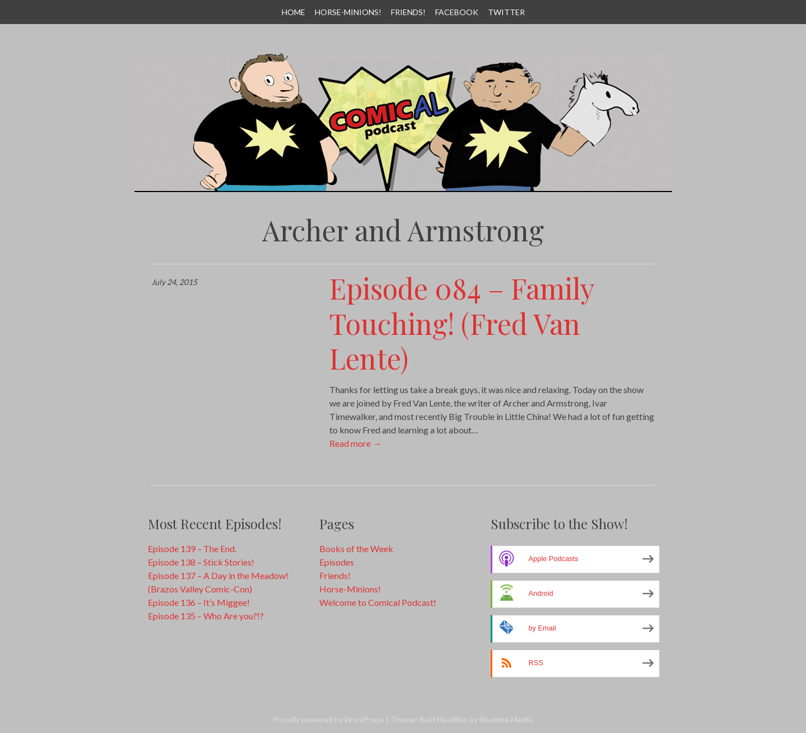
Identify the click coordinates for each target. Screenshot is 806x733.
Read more (355, 443)
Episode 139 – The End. (192, 548)
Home (293, 12)
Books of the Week (356, 548)
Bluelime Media (505, 719)
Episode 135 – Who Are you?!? (206, 615)
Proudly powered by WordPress (328, 719)
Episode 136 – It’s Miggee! (199, 602)
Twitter (506, 12)
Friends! (408, 12)
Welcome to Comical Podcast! (377, 602)
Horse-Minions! (348, 12)
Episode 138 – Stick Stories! (201, 562)
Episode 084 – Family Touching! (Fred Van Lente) (461, 323)
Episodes (336, 562)
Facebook (456, 12)
